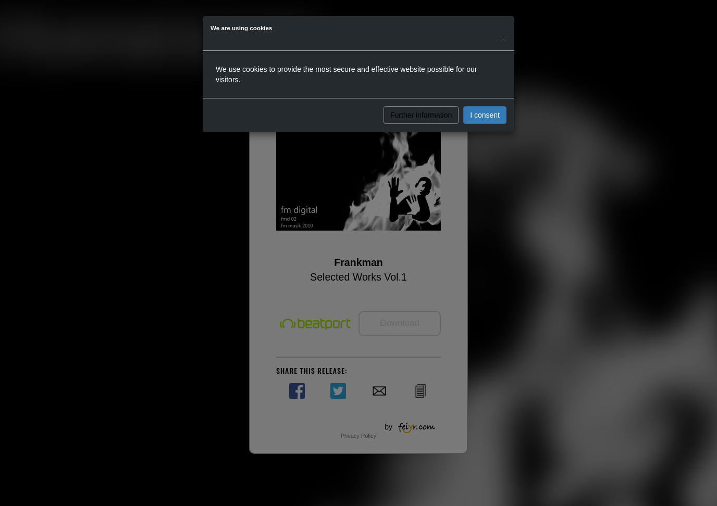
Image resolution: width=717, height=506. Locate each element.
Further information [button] (421, 115)
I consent (485, 115)
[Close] (503, 37)
